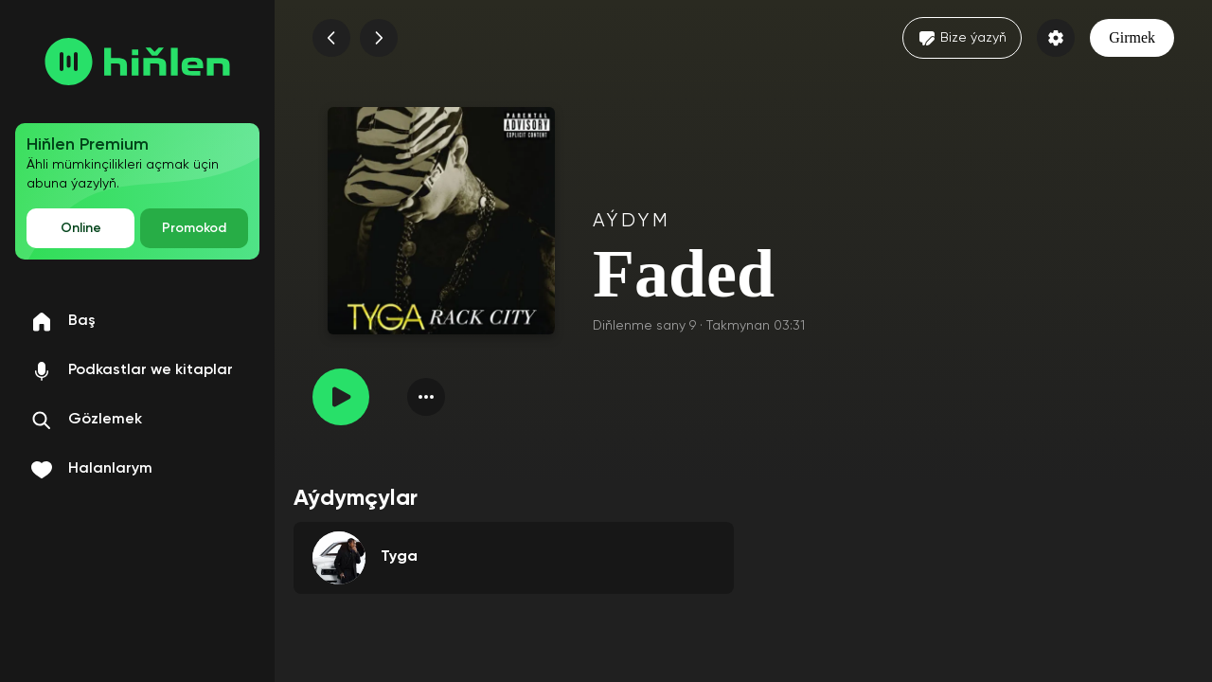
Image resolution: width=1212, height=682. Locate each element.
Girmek (1132, 37)
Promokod (194, 228)
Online (81, 228)
